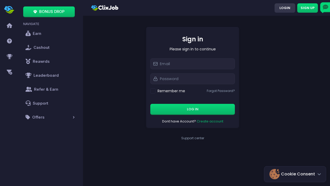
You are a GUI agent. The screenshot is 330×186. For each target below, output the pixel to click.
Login (284, 7)
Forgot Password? (235, 91)
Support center (206, 138)
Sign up (308, 7)
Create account (224, 121)
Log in (206, 109)
